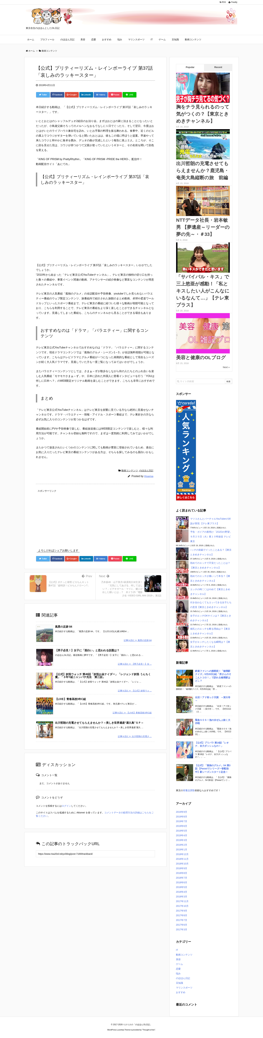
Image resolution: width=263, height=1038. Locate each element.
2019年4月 (181, 835)
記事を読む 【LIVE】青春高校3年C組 (132, 712)
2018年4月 (181, 892)
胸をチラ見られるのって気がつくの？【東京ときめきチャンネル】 (202, 114)
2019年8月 (181, 816)
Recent (218, 67)
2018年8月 (181, 873)
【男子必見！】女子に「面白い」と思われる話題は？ (87, 650)
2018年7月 (181, 877)
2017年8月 (181, 915)
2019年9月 (181, 812)
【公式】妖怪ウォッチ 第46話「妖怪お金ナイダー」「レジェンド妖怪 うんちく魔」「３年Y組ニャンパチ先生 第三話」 (103, 676)
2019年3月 (181, 840)
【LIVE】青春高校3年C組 (70, 698)
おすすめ (106, 39)
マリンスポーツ (136, 39)
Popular (190, 67)
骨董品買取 (189, 790)
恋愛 (93, 39)
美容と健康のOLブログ (201, 357)
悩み (119, 39)
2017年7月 (181, 920)
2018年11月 (182, 859)
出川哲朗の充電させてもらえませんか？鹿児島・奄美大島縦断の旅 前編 (202, 170)
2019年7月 (181, 821)
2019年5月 (181, 830)
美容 (83, 39)
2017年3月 (181, 929)
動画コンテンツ (193, 39)
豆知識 (175, 39)
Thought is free (148, 1030)
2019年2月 (181, 844)
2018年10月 (182, 863)
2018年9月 (181, 868)
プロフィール (47, 39)
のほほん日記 (67, 39)
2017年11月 (182, 901)
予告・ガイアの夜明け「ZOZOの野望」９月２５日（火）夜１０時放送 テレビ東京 (211, 537)
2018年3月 (181, 896)
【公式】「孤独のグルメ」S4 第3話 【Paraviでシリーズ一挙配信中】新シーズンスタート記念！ (212, 768)
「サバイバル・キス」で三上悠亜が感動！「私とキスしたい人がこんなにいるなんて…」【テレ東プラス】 (202, 291)
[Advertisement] (95, 516)
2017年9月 (181, 910)
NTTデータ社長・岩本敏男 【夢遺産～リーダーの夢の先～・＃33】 (203, 227)
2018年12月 (182, 854)
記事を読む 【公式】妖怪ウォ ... (135, 690)
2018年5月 (181, 887)
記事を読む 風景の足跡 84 (138, 640)
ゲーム (162, 39)
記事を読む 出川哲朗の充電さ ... (135, 736)
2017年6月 (181, 924)
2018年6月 (181, 882)
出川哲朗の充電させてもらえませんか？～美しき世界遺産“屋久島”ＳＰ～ (99, 722)
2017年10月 (182, 906)
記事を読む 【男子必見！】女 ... (135, 664)
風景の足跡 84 (63, 626)
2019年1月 (181, 849)
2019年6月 (181, 826)
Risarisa (148, 476)
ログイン (66, 805)
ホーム (30, 39)
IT (152, 39)
